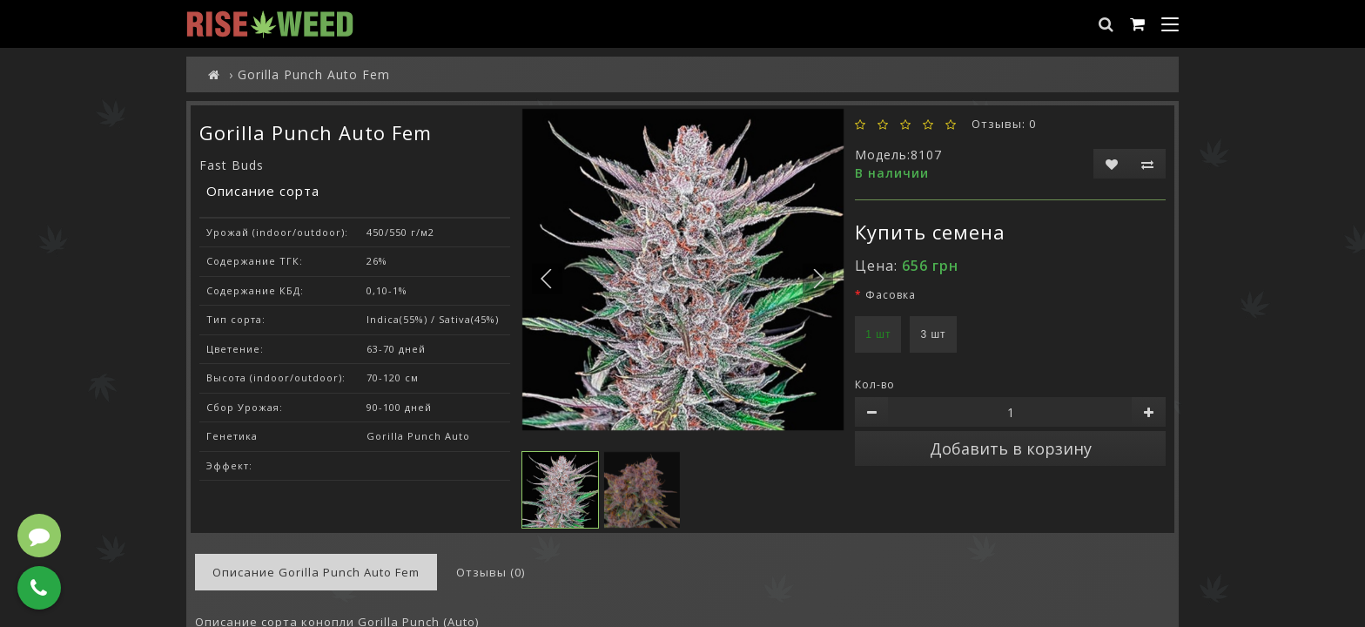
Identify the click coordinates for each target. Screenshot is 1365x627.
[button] (818, 278)
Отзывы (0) (490, 572)
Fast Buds (231, 165)
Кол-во (875, 384)
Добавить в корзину (1011, 448)
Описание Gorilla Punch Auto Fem (316, 572)
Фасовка (890, 294)
